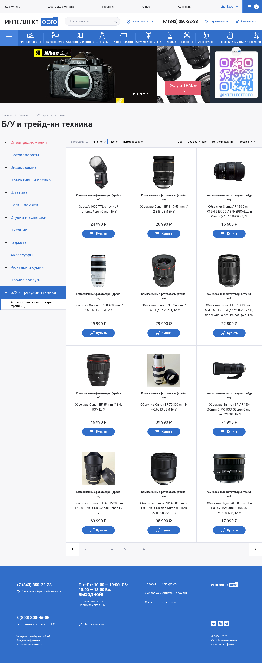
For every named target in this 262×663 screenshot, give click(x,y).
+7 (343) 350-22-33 (180, 21)
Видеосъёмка (55, 37)
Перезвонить (219, 21)
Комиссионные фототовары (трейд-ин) (31, 304)
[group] (78, 74)
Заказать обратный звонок (41, 591)
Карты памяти (123, 37)
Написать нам (94, 624)
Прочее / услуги (25, 279)
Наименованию (133, 141)
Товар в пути (247, 141)
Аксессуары (206, 37)
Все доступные (197, 141)
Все (180, 141)
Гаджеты (187, 37)
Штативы (102, 37)
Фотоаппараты (30, 37)
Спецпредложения (28, 142)
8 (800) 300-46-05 (32, 617)
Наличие (97, 141)
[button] (134, 94)
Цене (114, 141)
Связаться (248, 21)
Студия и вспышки (148, 37)
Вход (230, 6)
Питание (170, 37)
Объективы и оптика (80, 37)
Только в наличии (223, 141)
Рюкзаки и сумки (230, 37)
